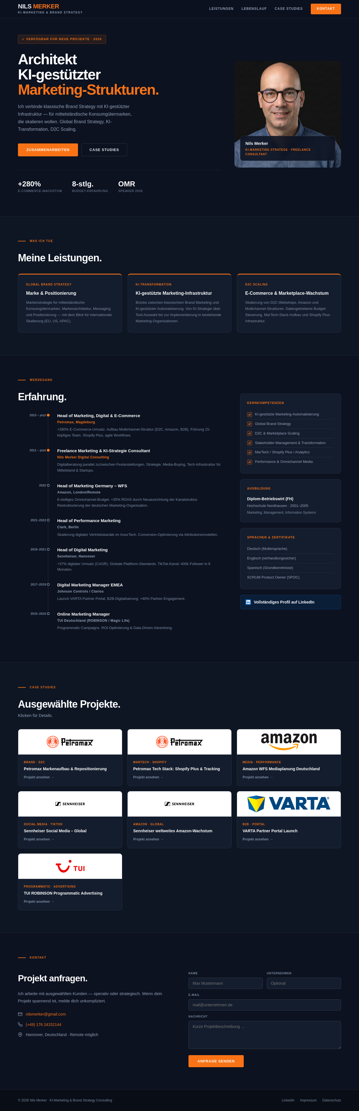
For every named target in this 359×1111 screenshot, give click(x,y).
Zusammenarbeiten (48, 150)
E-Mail (194, 994)
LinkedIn (288, 1100)
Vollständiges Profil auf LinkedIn (279, 602)
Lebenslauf (254, 9)
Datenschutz (331, 1100)
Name (193, 973)
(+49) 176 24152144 (43, 1024)
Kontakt (326, 9)
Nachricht (198, 1016)
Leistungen (221, 9)
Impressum (308, 1100)
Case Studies (289, 9)
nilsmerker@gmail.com (46, 1014)
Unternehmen (279, 973)
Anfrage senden (216, 1061)
